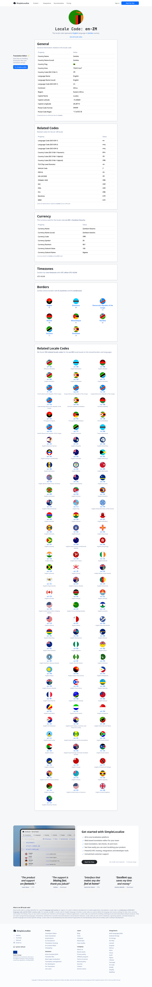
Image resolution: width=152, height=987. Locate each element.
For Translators (50, 966)
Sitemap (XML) (112, 980)
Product (36, 3)
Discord (17, 940)
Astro (111, 950)
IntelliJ (111, 967)
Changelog (48, 948)
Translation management (53, 961)
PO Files (111, 941)
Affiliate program (82, 957)
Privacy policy (81, 954)
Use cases (48, 969)
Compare (80, 938)
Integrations (47, 3)
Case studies (81, 943)
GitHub (17, 935)
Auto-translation (50, 936)
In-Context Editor (50, 945)
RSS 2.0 (106, 980)
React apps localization (52, 959)
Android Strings (114, 936)
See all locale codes (76, 37)
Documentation (59, 3)
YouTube (17, 938)
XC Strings (112, 938)
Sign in (117, 3)
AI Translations (50, 941)
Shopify (111, 970)
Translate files (49, 957)
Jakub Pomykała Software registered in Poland (52, 980)
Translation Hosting (51, 943)
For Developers (50, 964)
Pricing (69, 3)
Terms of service (82, 959)
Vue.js (111, 953)
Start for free (130, 3)
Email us (17, 943)
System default (19, 947)
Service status (81, 969)
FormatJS (112, 962)
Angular (111, 945)
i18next (111, 960)
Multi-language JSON (116, 933)
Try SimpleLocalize (20, 67)
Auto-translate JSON (51, 954)
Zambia (90, 33)
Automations (49, 938)
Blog (78, 933)
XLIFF (111, 955)
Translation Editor (51, 933)
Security (79, 964)
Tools (79, 936)
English (75, 33)
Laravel (111, 943)
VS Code (111, 965)
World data (80, 941)
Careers (79, 966)
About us (80, 949)
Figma (111, 957)
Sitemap (118, 980)
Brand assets (81, 952)
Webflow (112, 972)
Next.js (111, 948)
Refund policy (81, 961)
